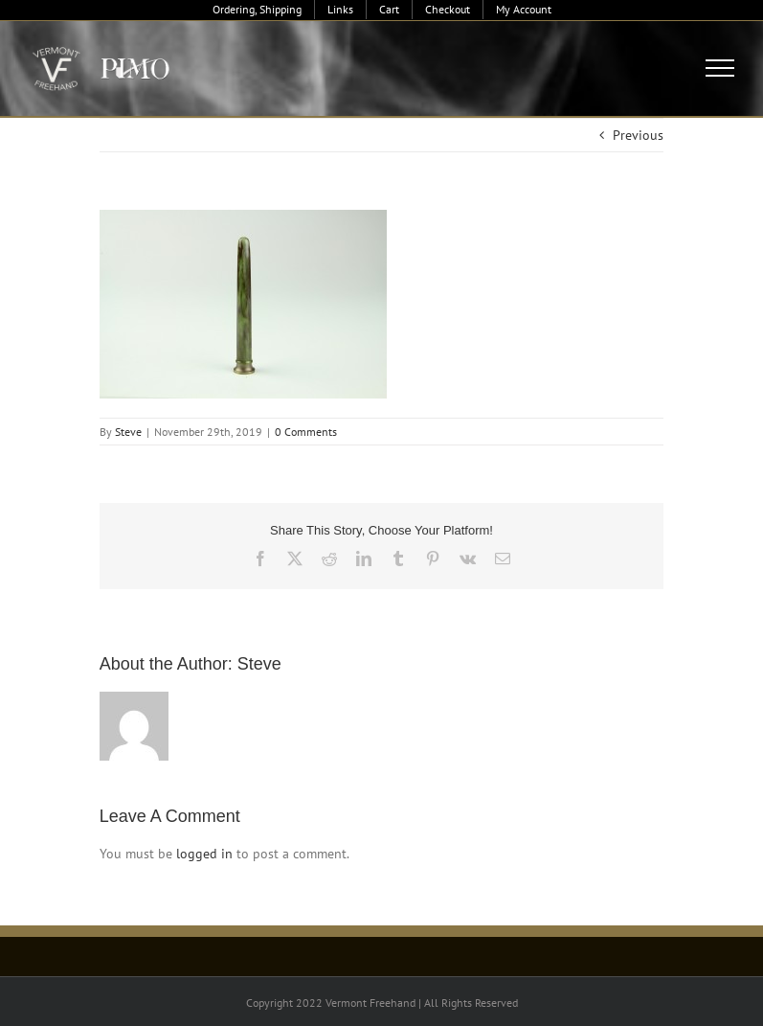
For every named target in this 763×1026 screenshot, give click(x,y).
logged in (204, 853)
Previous (638, 135)
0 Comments (306, 431)
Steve (128, 431)
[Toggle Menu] (720, 68)
